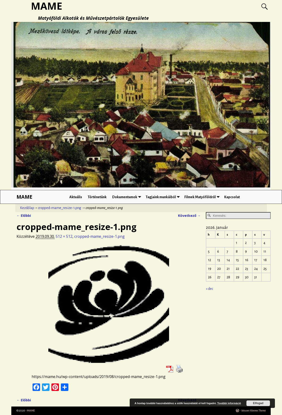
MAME (24, 196)
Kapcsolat (232, 197)
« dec (209, 289)
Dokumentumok (127, 197)
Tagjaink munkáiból (164, 197)
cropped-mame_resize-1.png (59, 208)
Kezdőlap (27, 208)
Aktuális (75, 197)
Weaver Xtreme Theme (253, 410)
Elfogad (258, 403)
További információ (229, 403)
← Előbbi (24, 215)
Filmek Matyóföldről (202, 197)
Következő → (189, 215)
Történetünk (97, 197)
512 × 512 (64, 236)
